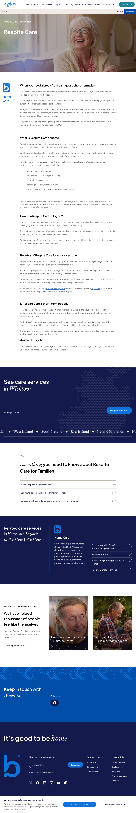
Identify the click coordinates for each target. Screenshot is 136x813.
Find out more (108, 4)
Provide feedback (119, 773)
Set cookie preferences (115, 804)
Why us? (59, 4)
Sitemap (115, 777)
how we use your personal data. (43, 769)
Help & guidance (73, 4)
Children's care (93, 768)
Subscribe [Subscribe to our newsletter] (75, 762)
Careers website (118, 759)
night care (95, 288)
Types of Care (31, 4)
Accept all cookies (79, 804)
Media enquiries (118, 768)
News (97, 4)
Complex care (92, 764)
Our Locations (46, 4)
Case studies (87, 4)
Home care (91, 759)
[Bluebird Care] (10, 6)
